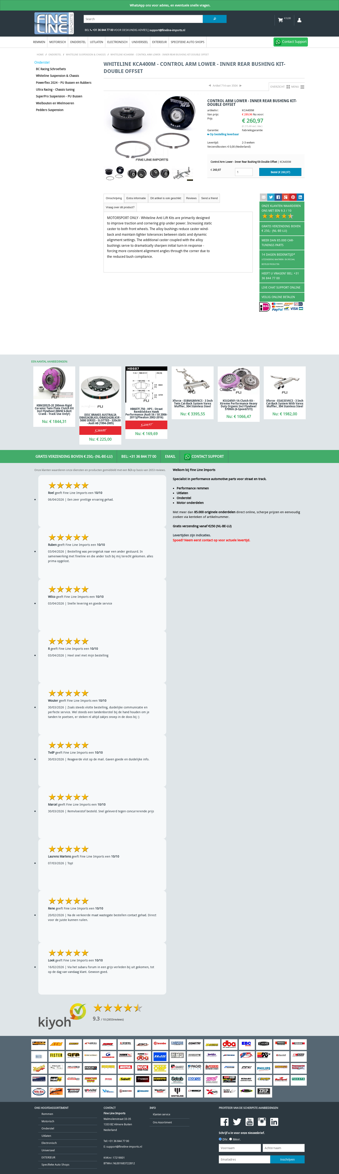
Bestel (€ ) (280, 172)
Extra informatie (136, 198)
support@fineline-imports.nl (124, 1146)
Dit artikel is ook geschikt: (166, 198)
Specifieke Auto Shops (187, 42)
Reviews (191, 198)
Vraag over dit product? (120, 207)
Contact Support (204, 457)
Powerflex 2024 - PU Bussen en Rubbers (63, 83)
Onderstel (78, 42)
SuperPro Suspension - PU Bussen (59, 96)
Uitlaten (96, 42)
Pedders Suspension (49, 110)
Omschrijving (114, 198)
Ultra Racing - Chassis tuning (55, 89)
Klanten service (161, 1114)
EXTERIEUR (159, 42)
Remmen (39, 42)
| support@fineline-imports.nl (166, 30)
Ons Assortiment (162, 1122)
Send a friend (209, 198)
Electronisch (117, 42)
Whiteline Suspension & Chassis (57, 76)
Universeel (140, 42)
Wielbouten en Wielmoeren (55, 103)
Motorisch (57, 42)
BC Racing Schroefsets (51, 69)
